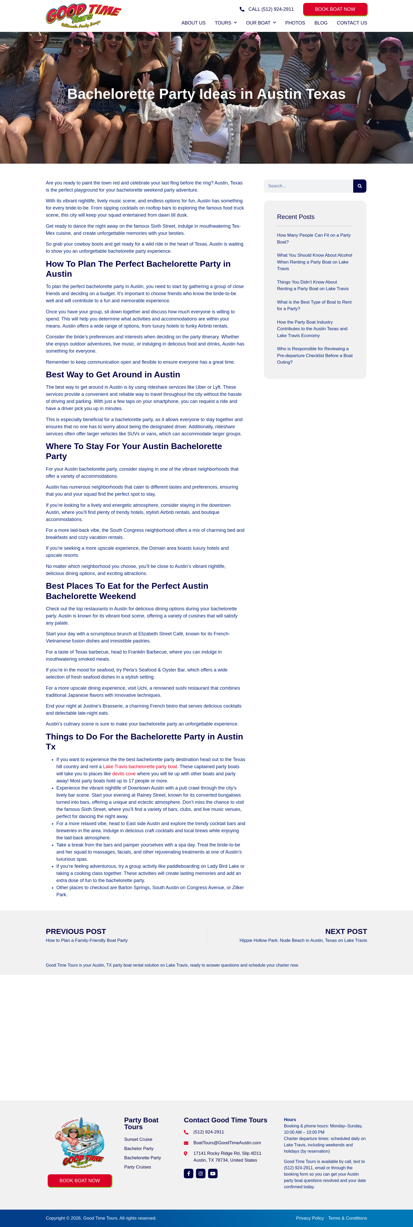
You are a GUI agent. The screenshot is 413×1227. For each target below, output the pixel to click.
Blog (321, 23)
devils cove (124, 773)
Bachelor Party (139, 1148)
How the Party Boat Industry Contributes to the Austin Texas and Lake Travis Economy (312, 329)
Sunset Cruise (138, 1139)
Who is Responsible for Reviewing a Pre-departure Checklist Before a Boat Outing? (315, 355)
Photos (295, 23)
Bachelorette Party (142, 1157)
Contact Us (352, 23)
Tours (226, 22)
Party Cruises (137, 1167)
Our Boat (261, 22)
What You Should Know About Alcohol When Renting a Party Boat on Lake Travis (314, 262)
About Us (193, 23)
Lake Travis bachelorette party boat (140, 766)
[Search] (359, 186)
